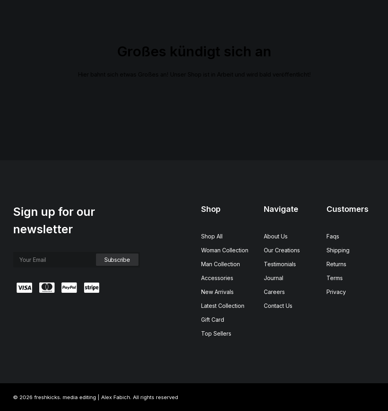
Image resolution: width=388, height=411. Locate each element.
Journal (273, 278)
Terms (335, 278)
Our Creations (282, 250)
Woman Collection (224, 250)
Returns (336, 264)
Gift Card (212, 319)
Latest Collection (222, 305)
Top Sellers (216, 333)
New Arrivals (217, 291)
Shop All (212, 236)
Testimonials (280, 264)
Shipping (338, 250)
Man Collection (220, 264)
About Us (276, 236)
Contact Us (278, 305)
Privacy (336, 291)
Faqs (333, 236)
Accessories (217, 278)
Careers (274, 291)
